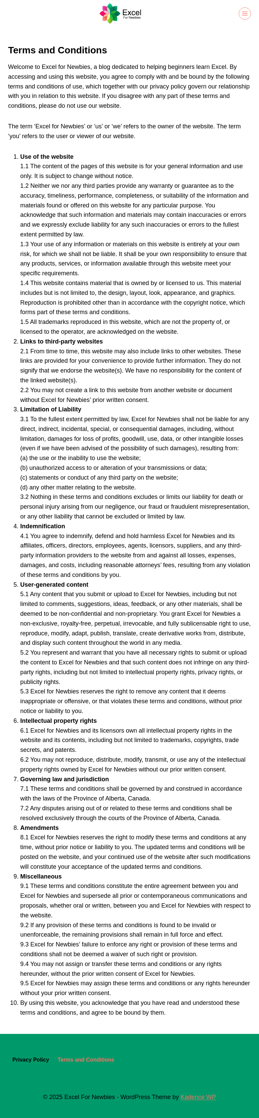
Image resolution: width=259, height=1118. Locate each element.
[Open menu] (245, 13)
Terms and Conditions (86, 1060)
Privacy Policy (30, 1060)
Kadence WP (198, 1097)
